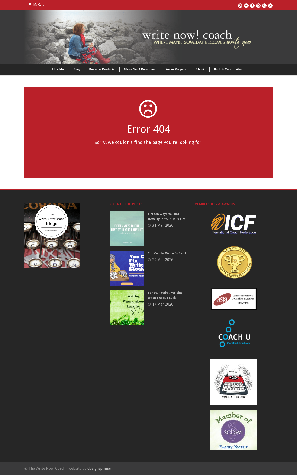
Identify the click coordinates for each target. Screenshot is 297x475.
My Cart (36, 4)
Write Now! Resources (139, 69)
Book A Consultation (228, 69)
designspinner (99, 468)
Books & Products (101, 69)
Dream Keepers (175, 69)
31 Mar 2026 (162, 225)
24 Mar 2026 (162, 260)
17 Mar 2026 (162, 304)
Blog (76, 69)
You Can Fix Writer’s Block (167, 253)
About (200, 69)
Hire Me (58, 69)
